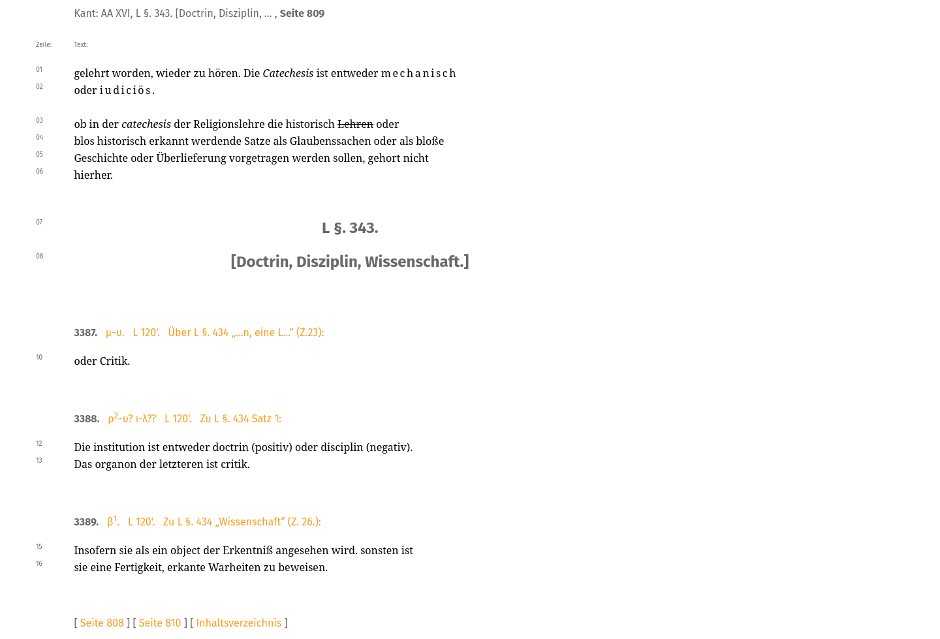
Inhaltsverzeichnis (239, 623)
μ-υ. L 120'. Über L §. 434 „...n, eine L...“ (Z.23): (215, 332)
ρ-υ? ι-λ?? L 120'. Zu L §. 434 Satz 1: (194, 419)
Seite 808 (102, 623)
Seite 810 (160, 623)
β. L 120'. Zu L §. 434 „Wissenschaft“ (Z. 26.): (214, 522)
